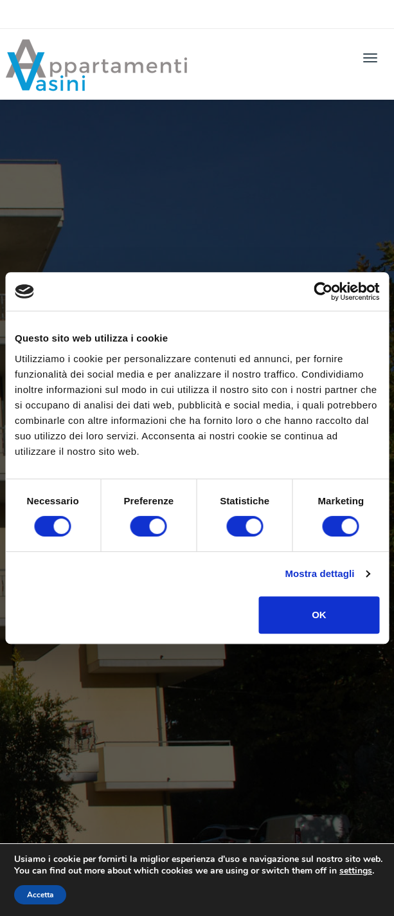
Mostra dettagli (319, 573)
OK (319, 614)
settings (355, 871)
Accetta (40, 895)
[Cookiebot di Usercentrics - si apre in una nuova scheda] (323, 291)
